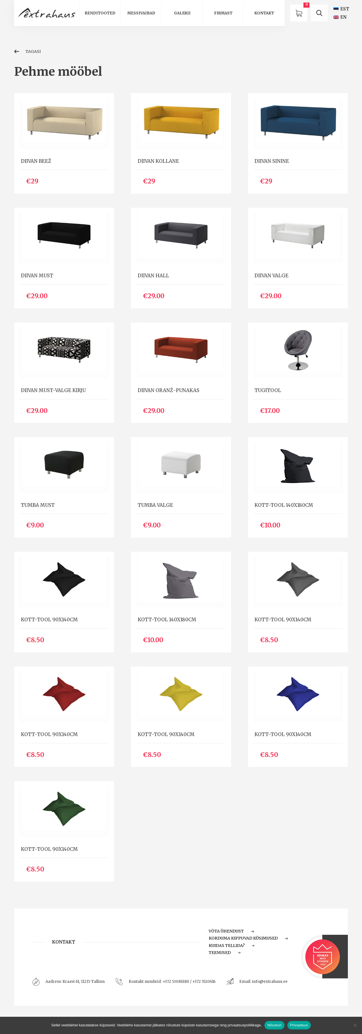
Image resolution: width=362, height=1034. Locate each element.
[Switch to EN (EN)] (340, 17)
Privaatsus (299, 1025)
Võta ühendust (231, 931)
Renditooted (100, 13)
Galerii (182, 13)
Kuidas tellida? (232, 945)
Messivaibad (141, 13)
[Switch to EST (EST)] (341, 9)
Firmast (223, 13)
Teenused (225, 952)
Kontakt (264, 13)
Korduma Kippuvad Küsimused (248, 938)
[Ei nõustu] (355, 1025)
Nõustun (274, 1025)
